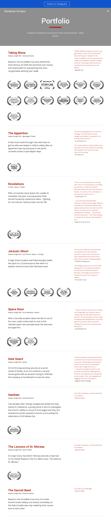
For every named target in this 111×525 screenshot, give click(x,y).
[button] (108, 11)
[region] (55, 4)
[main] (55, 22)
